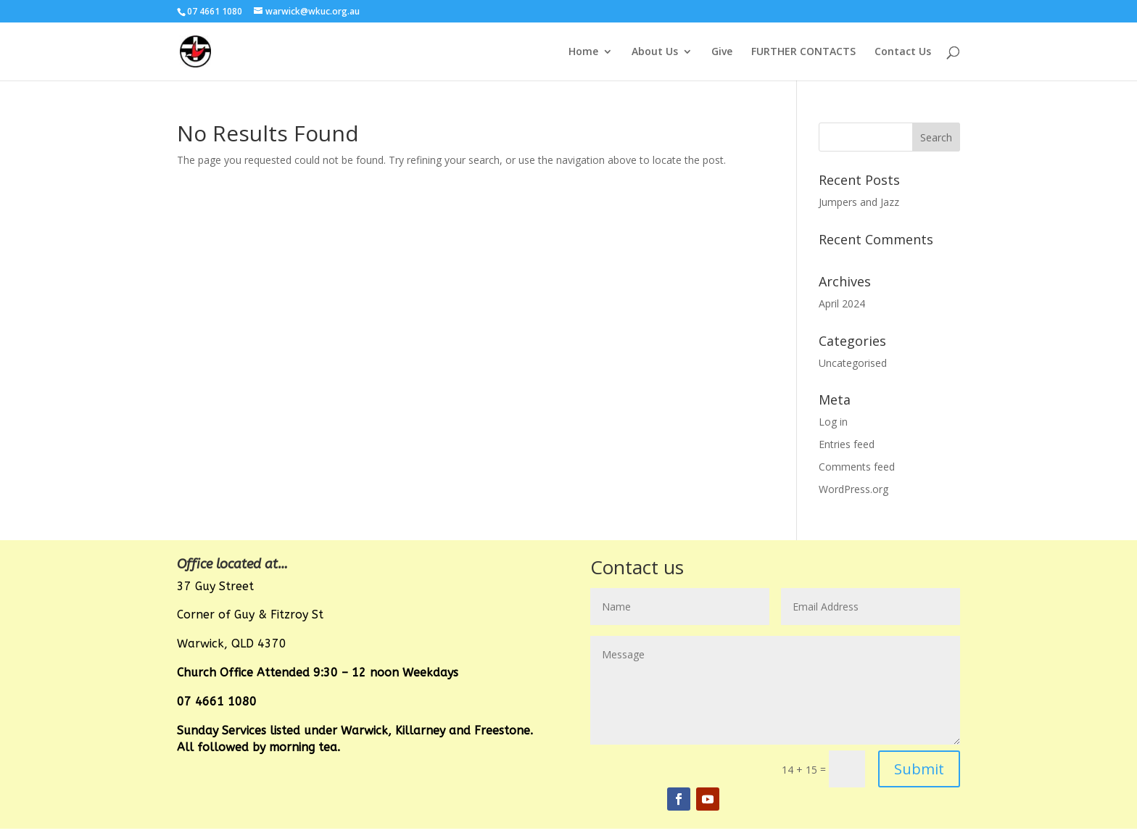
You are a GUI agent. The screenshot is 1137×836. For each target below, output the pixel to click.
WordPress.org (853, 489)
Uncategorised (853, 363)
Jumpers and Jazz (859, 202)
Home (583, 52)
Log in (833, 422)
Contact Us (903, 52)
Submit (919, 769)
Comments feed (857, 466)
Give (721, 52)
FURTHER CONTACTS (803, 52)
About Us (655, 52)
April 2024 (842, 303)
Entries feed (847, 444)
